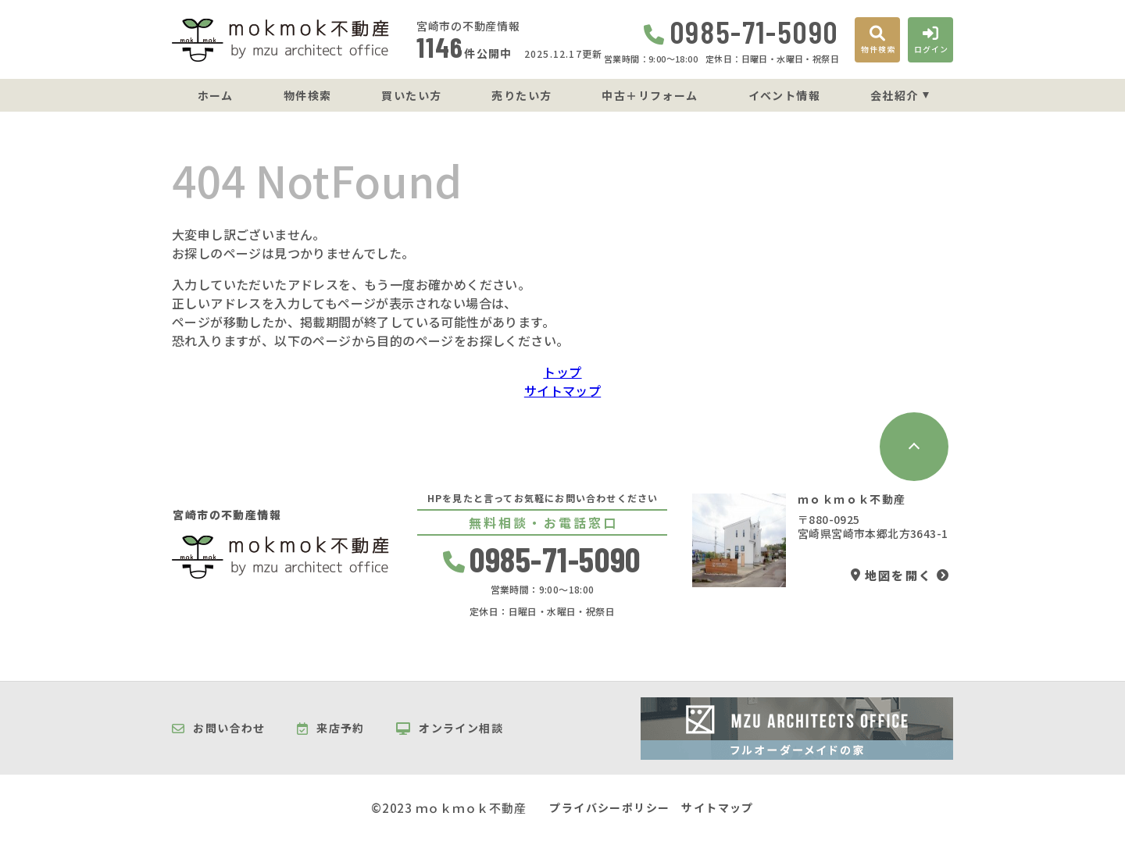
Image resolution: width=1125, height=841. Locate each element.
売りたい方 (521, 95)
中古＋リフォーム (650, 95)
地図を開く (891, 575)
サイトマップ (562, 390)
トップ (562, 371)
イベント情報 (784, 95)
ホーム (216, 95)
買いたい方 (411, 95)
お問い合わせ (219, 728)
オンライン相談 (449, 728)
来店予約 (331, 728)
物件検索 (308, 95)
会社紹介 (894, 95)
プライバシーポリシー (609, 808)
